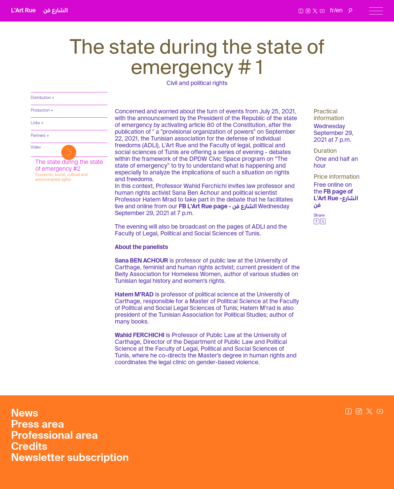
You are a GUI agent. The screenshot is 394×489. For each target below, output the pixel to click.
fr (332, 11)
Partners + (40, 136)
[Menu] (376, 10)
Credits (29, 447)
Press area (37, 425)
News (24, 414)
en (339, 11)
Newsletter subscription (70, 458)
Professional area (54, 436)
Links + (37, 123)
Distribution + (42, 98)
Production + (42, 110)
